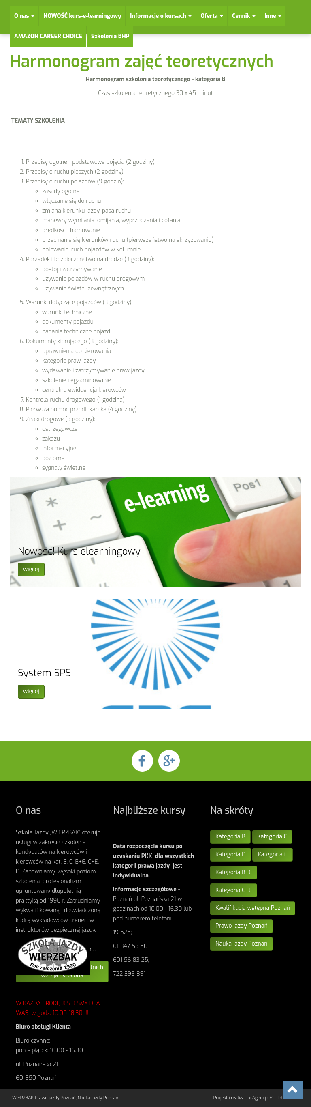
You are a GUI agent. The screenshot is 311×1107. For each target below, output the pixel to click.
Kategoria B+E (233, 872)
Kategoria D (230, 854)
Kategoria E (272, 854)
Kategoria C (272, 836)
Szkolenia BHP (110, 36)
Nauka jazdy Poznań (241, 944)
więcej (31, 569)
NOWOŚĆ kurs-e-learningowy (82, 16)
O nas (24, 16)
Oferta (211, 16)
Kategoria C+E (233, 890)
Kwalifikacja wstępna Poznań (252, 908)
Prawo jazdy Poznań (241, 926)
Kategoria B (230, 836)
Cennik (244, 16)
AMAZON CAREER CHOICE (48, 36)
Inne (272, 16)
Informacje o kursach (161, 16)
